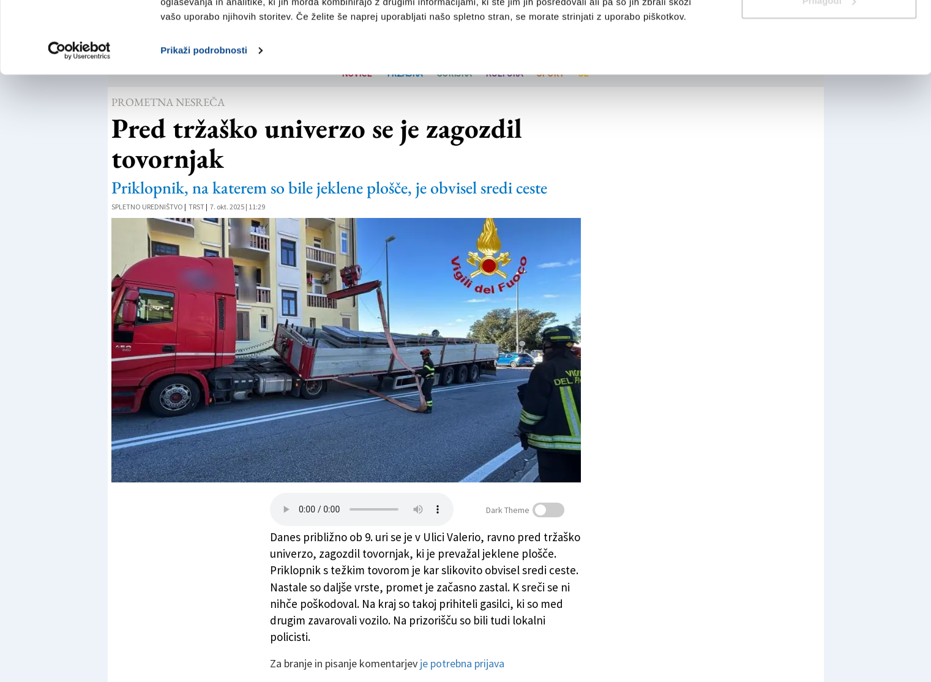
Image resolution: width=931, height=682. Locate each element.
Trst (196, 206)
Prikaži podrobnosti (203, 122)
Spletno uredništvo (147, 206)
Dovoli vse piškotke (829, 32)
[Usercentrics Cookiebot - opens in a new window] (79, 122)
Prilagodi (829, 72)
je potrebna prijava (462, 663)
